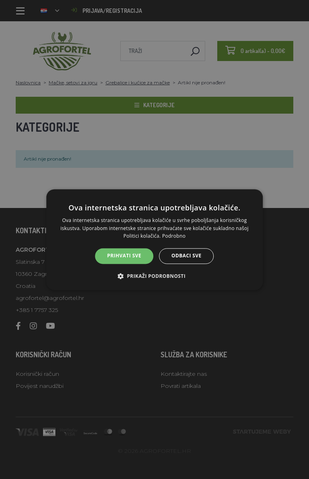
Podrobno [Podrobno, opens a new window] (173, 236)
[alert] (154, 239)
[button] (154, 276)
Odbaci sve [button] (186, 256)
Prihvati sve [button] (124, 256)
